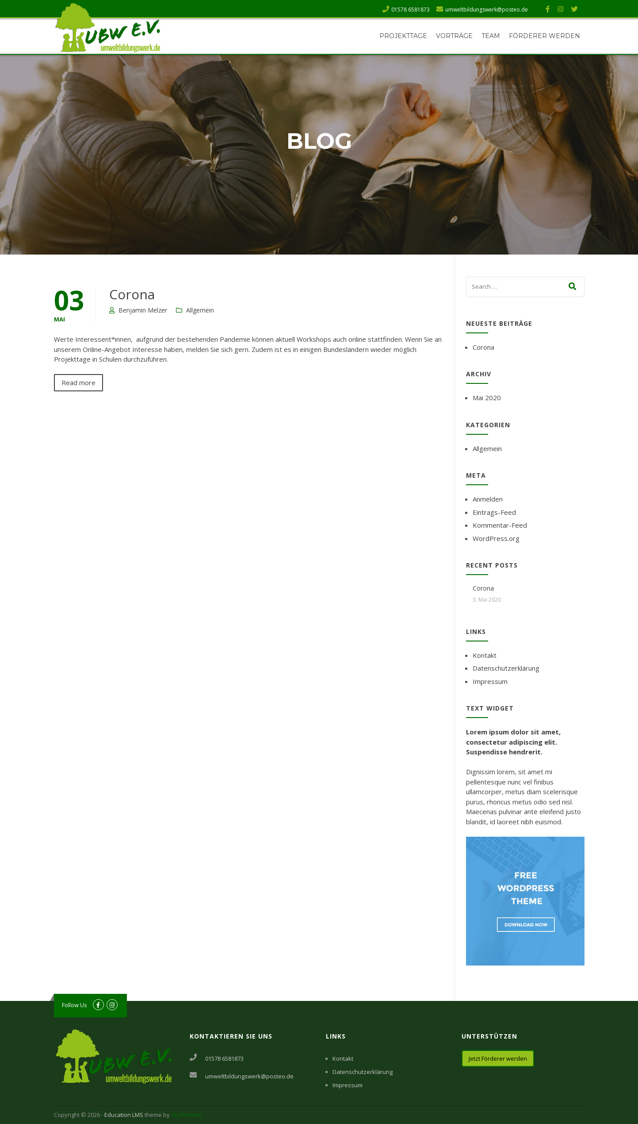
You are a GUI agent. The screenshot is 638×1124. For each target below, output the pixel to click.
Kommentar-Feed (500, 525)
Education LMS (123, 1115)
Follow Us (74, 1005)
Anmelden (488, 498)
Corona (132, 294)
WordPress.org (496, 538)
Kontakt (485, 655)
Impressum (490, 681)
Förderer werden (544, 36)
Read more (78, 382)
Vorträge (454, 36)
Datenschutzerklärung (506, 668)
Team (490, 36)
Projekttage (403, 36)
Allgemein (200, 310)
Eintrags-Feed (494, 512)
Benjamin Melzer (142, 310)
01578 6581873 (410, 9)
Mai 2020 (487, 397)
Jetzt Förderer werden (498, 1058)
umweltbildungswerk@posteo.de (486, 9)
